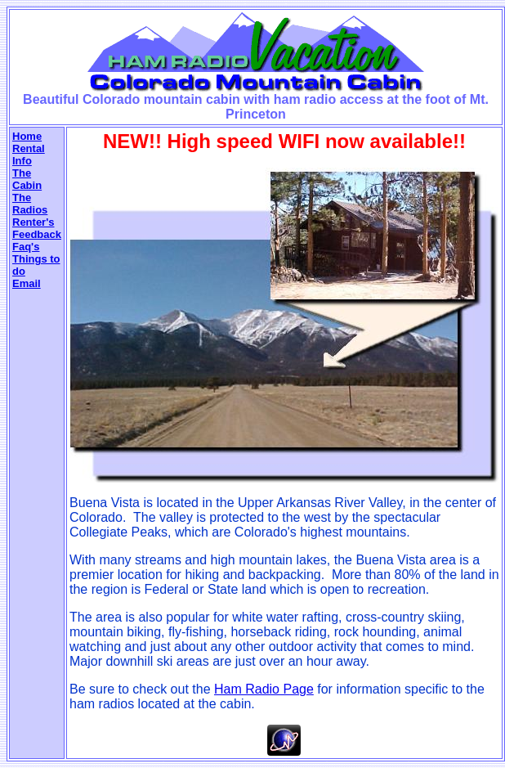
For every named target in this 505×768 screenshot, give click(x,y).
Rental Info (28, 154)
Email (26, 283)
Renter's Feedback (36, 228)
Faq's (25, 246)
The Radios (29, 203)
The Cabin (27, 179)
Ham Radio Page (264, 689)
